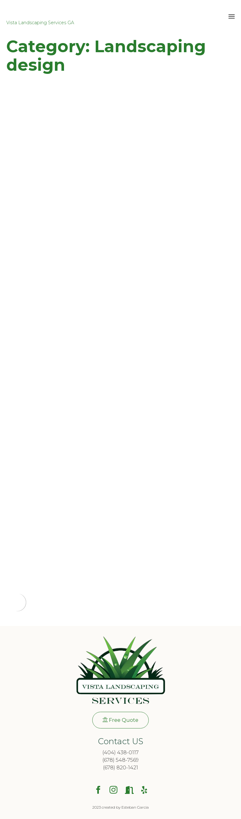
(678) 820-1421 (120, 768)
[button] (120, 720)
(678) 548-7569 (120, 760)
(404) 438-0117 (120, 752)
